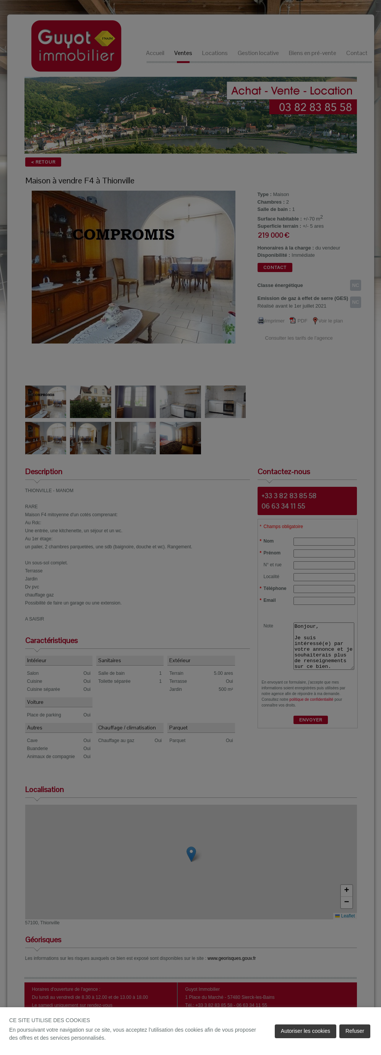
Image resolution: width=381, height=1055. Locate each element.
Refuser (354, 1031)
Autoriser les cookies (305, 1031)
